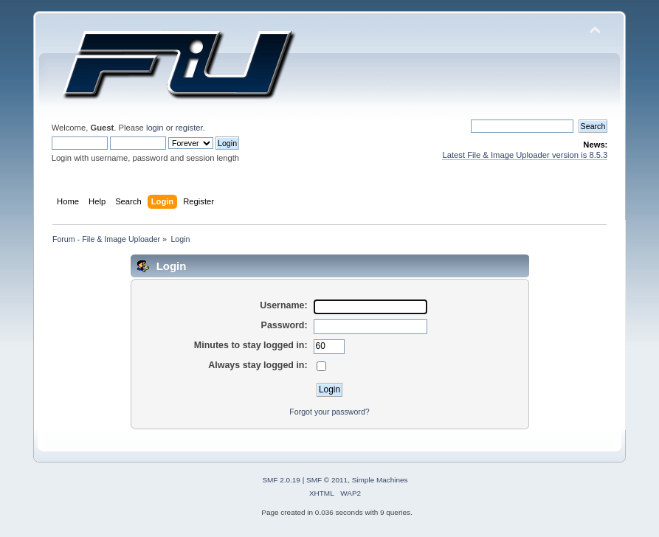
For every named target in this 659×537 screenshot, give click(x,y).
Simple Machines (380, 480)
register (189, 127)
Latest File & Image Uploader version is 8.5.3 (524, 154)
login (155, 127)
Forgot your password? (329, 411)
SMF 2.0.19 (281, 480)
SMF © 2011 (327, 480)
